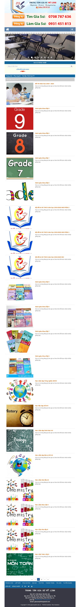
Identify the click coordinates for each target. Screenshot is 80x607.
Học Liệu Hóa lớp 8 (41, 529)
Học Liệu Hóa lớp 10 (42, 480)
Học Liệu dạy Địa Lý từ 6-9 (44, 455)
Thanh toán (50, 583)
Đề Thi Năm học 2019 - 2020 (44, 83)
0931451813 (47, 599)
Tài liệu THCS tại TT (28, 76)
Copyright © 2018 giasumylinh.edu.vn (31, 604)
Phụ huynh (17, 76)
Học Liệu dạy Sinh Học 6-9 (44, 430)
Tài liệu (58, 583)
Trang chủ (9, 76)
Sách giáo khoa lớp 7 (42, 158)
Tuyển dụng (67, 583)
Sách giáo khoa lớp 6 (42, 183)
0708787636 (38, 599)
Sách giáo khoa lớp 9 (42, 108)
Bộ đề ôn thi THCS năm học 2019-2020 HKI (49, 257)
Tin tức (41, 583)
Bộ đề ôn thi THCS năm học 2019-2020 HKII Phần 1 (52, 232)
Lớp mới (18, 583)
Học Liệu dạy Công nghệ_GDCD (46, 381)
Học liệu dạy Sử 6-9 (41, 405)
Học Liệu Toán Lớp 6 (42, 554)
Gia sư (34, 583)
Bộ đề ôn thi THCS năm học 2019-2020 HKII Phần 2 (52, 207)
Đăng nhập (16, 586)
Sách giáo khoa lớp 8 (42, 133)
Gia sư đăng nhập (40, 62)
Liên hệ (7, 586)
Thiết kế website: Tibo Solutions (50, 604)
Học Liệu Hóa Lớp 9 (41, 505)
